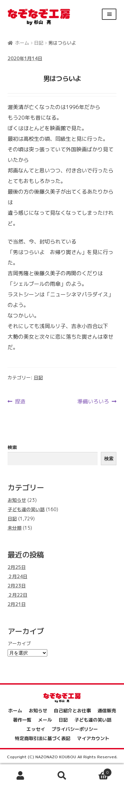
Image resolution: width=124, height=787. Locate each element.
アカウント (20, 776)
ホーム (22, 43)
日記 (38, 43)
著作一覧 (22, 720)
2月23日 (17, 585)
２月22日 (17, 595)
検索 (12, 447)
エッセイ (35, 729)
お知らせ (17, 500)
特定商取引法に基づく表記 (42, 738)
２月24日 (17, 576)
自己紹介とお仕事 (72, 710)
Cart (97, 771)
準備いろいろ (93, 401)
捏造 (20, 401)
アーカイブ (19, 643)
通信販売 (107, 710)
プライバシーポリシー (75, 729)
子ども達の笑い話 (26, 509)
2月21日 (17, 604)
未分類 (14, 528)
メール (45, 720)
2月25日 (17, 567)
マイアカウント (93, 738)
